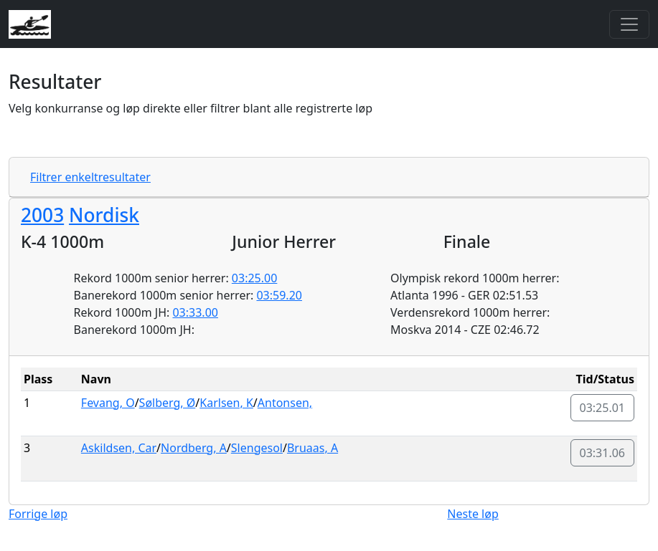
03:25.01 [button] (603, 408)
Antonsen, (285, 403)
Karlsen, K (226, 403)
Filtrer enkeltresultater (90, 177)
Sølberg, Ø (167, 403)
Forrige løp (38, 514)
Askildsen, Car (118, 448)
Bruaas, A (312, 448)
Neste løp (472, 514)
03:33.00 (195, 312)
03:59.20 (279, 295)
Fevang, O (108, 403)
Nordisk (104, 215)
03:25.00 (255, 278)
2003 (42, 215)
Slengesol (257, 448)
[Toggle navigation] (629, 24)
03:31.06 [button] (603, 453)
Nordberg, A (194, 448)
